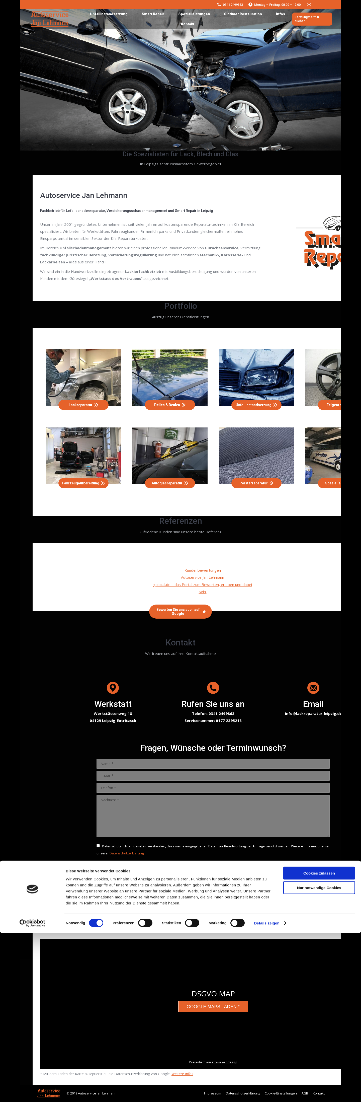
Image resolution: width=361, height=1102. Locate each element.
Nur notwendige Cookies (319, 1057)
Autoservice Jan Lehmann (202, 577)
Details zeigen (266, 1092)
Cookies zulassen (319, 1042)
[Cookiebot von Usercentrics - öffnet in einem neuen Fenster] (32, 1092)
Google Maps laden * (213, 1006)
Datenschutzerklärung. (127, 853)
